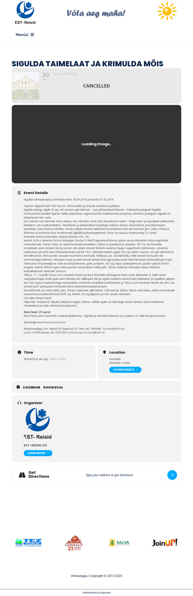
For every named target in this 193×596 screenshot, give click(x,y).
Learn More (38, 453)
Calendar (31, 387)
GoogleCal (53, 387)
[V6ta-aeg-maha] (96, 8)
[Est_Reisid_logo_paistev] (26, 2)
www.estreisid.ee (55, 322)
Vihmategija (79, 576)
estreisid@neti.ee (114, 329)
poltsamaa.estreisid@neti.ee (87, 332)
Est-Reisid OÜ (35, 445)
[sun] (167, 2)
